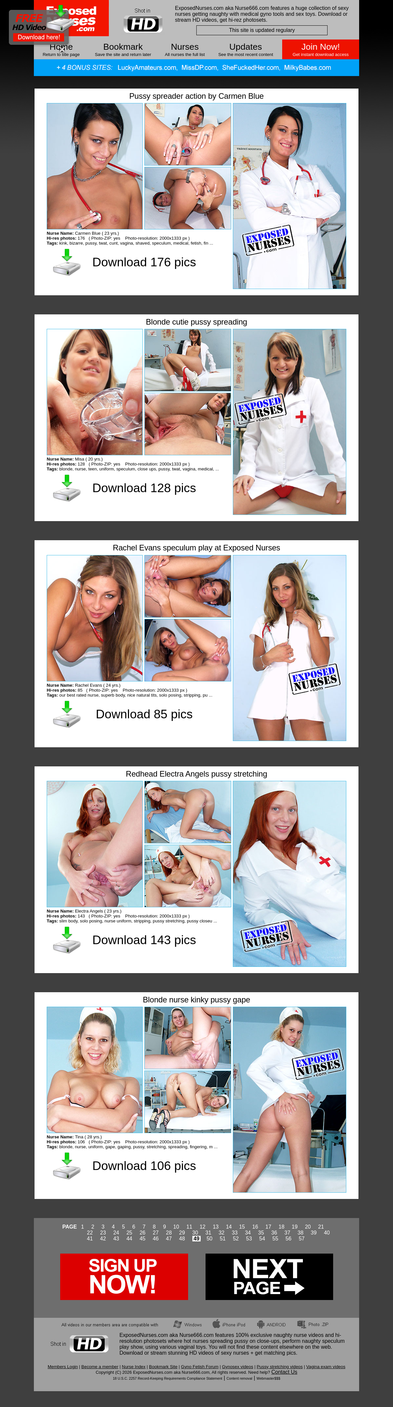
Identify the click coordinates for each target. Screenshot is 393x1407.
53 (249, 1238)
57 (302, 1238)
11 (189, 1227)
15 (242, 1227)
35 (261, 1232)
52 (236, 1238)
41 (90, 1238)
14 (229, 1227)
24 (116, 1232)
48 (182, 1238)
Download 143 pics (144, 940)
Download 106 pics (144, 1166)
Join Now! (320, 47)
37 (287, 1232)
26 (142, 1232)
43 (116, 1238)
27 (156, 1232)
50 (209, 1238)
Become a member (99, 1366)
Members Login (63, 1366)
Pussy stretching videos (280, 1366)
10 (176, 1227)
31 (208, 1232)
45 (142, 1238)
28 (169, 1232)
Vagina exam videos (325, 1366)
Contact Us (284, 1372)
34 (248, 1232)
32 (222, 1232)
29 (182, 1232)
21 (321, 1227)
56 (288, 1238)
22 (90, 1232)
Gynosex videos (237, 1366)
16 (255, 1227)
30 (195, 1232)
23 (103, 1232)
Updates (245, 47)
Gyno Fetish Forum (199, 1366)
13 (216, 1227)
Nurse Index (134, 1366)
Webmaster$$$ (268, 1378)
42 (103, 1238)
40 (327, 1232)
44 (129, 1238)
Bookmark (123, 47)
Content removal (239, 1378)
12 (203, 1227)
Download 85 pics (144, 714)
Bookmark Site (163, 1366)
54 (262, 1238)
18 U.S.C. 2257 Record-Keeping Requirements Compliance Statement (167, 1378)
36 (274, 1232)
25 (129, 1232)
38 (301, 1232)
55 (275, 1238)
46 (156, 1238)
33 (235, 1232)
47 (169, 1238)
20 (308, 1227)
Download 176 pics (144, 262)
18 (281, 1227)
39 (314, 1232)
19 (295, 1227)
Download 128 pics (144, 488)
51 (223, 1238)
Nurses (185, 47)
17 (268, 1227)
